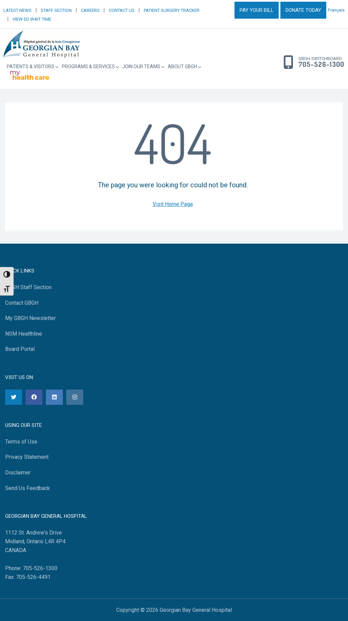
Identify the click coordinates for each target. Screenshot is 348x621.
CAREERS (90, 10)
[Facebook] (33, 397)
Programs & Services (88, 66)
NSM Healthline (23, 334)
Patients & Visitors (30, 66)
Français (336, 10)
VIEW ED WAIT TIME (32, 19)
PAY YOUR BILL (257, 10)
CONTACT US (122, 10)
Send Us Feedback (27, 488)
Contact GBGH (21, 303)
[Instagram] (74, 397)
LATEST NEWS (17, 10)
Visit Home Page (173, 204)
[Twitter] (13, 397)
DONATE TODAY (303, 10)
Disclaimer (18, 472)
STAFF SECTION (56, 10)
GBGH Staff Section (28, 287)
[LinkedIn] (54, 397)
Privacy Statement (27, 457)
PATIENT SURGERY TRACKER (171, 10)
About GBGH (182, 66)
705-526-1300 (321, 64)
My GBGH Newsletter (30, 318)
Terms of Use (21, 441)
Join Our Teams (141, 66)
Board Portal (20, 349)
